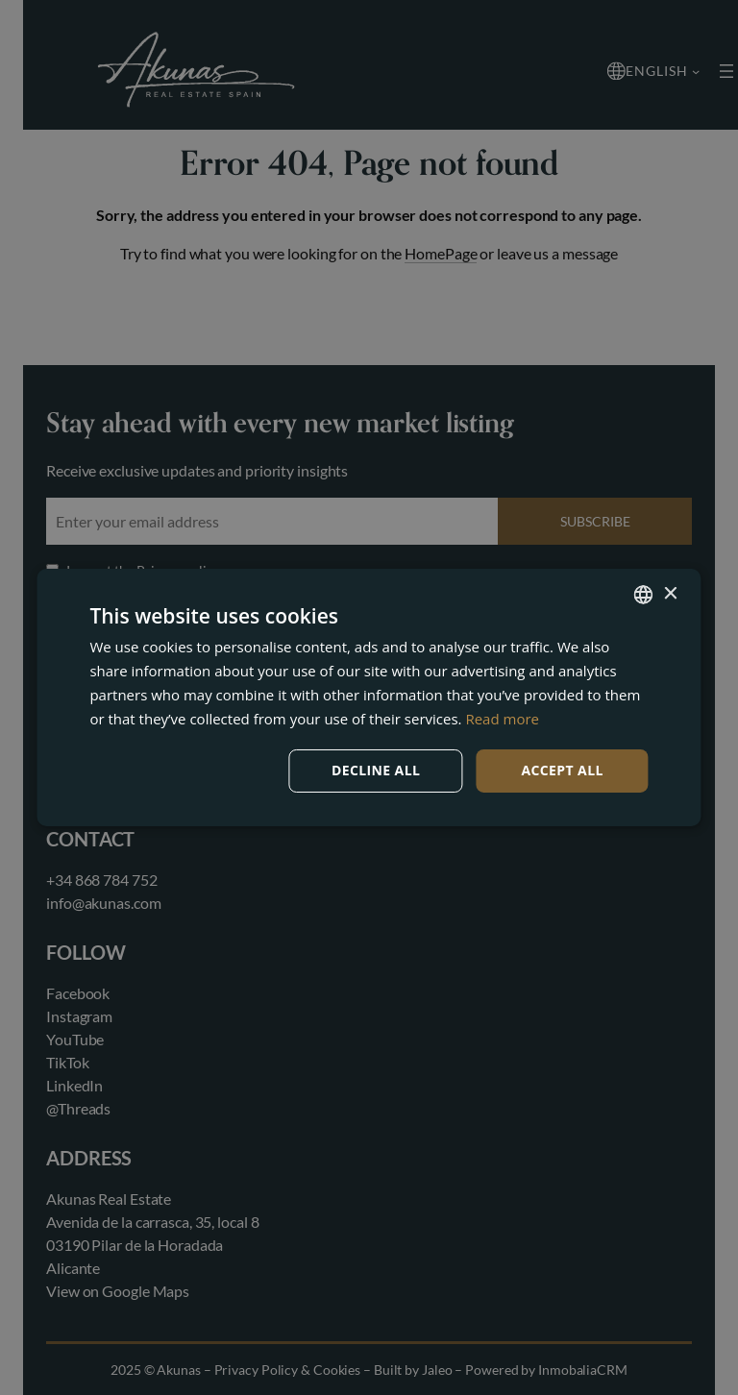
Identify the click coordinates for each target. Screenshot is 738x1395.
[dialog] (369, 697)
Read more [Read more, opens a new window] (502, 718)
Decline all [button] (376, 770)
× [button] (670, 593)
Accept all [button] (562, 770)
